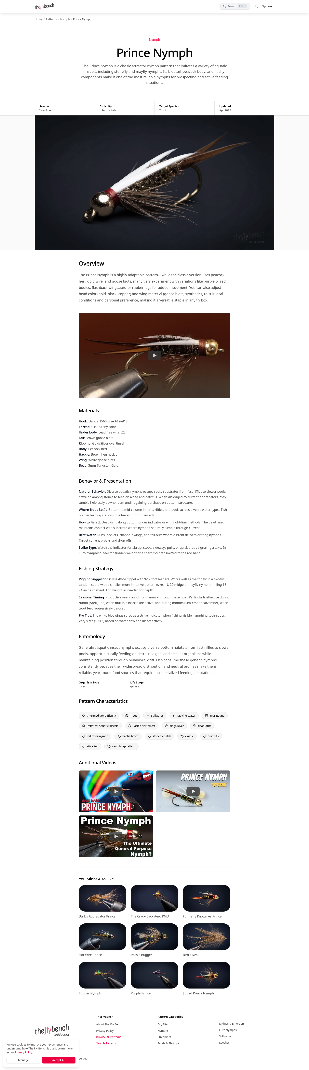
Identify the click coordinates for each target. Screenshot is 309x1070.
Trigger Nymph (90, 993)
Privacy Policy (105, 1031)
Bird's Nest (191, 955)
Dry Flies (163, 1024)
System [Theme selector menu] (263, 6)
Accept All (58, 1060)
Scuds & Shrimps (168, 1043)
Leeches (224, 1042)
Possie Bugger (141, 955)
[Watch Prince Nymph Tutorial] (154, 355)
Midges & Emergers (232, 1023)
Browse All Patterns (108, 1037)
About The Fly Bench (109, 1024)
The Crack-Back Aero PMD (150, 916)
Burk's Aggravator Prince (97, 916)
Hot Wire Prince (90, 955)
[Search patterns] (235, 6)
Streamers (164, 1037)
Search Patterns (106, 1043)
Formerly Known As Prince (202, 916)
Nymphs (163, 1031)
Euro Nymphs (228, 1030)
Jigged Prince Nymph (198, 993)
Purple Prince (141, 993)
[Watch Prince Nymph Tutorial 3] (193, 791)
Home (39, 19)
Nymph (65, 19)
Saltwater (225, 1036)
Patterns (51, 19)
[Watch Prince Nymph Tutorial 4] (116, 836)
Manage (23, 1060)
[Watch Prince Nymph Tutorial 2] (116, 791)
